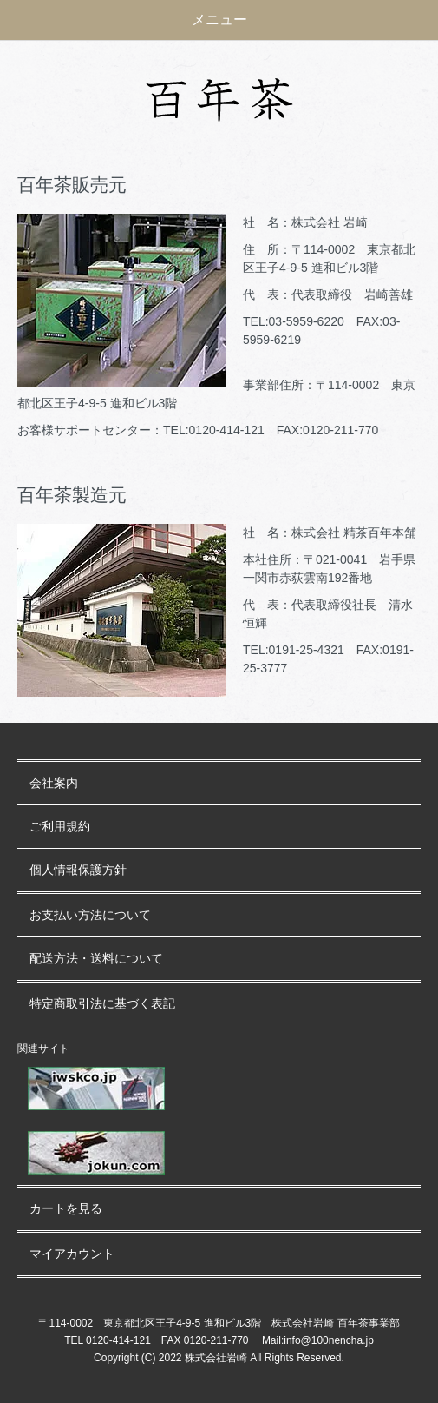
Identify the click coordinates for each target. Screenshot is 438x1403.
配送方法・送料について (96, 958)
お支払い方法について (90, 915)
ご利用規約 (59, 826)
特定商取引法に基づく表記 (102, 1003)
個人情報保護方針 (78, 870)
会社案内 (53, 783)
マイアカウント (71, 1254)
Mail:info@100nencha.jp (318, 1340)
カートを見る (65, 1208)
